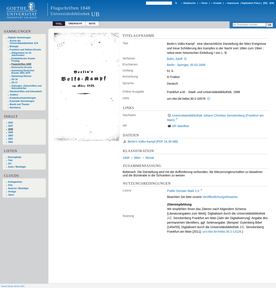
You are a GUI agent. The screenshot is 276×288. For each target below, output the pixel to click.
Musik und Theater (20, 104)
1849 (10, 132)
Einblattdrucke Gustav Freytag (23, 59)
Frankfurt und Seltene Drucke (25, 49)
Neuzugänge (14, 157)
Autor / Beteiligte (17, 167)
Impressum (233, 3)
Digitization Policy (251, 3)
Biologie (14, 46)
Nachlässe (15, 107)
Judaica (14, 94)
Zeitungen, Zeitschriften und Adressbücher (26, 87)
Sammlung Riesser (21, 76)
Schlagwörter (15, 182)
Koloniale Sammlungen (22, 101)
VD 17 (14, 82)
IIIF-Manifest (180, 126)
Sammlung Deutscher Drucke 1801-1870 (23, 71)
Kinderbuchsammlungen (23, 98)
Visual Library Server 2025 (12, 286)
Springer (182, 65)
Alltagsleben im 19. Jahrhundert (21, 54)
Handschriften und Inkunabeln (26, 91)
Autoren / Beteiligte (18, 188)
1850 (10, 135)
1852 (10, 142)
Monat (150, 157)
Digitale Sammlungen (19, 37)
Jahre (11, 195)
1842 (10, 122)
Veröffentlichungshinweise (220, 197)
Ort (9, 163)
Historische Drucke (21, 67)
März (137, 157)
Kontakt (217, 3)
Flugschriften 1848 (21, 64)
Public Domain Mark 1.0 (183, 191)
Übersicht (75, 23)
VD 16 (14, 79)
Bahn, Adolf (174, 59)
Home (204, 3)
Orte (10, 185)
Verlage (12, 191)
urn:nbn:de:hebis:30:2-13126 (222, 231)
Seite (92, 23)
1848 (10, 129)
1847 (10, 126)
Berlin (171, 65)
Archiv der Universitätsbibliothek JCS (24, 42)
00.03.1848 (197, 65)
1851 (10, 139)
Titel (10, 160)
